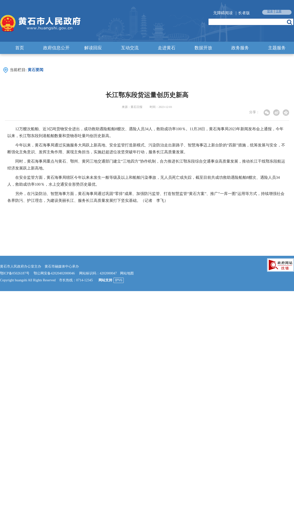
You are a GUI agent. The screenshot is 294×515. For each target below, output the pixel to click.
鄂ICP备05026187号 (14, 273)
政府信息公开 (56, 47)
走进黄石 (166, 47)
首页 (19, 47)
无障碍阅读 (223, 13)
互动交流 (130, 47)
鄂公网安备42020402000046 (54, 273)
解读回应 (93, 47)
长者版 (244, 13)
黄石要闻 (35, 70)
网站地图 (127, 273)
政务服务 (240, 47)
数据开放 (203, 47)
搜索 (289, 22)
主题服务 (277, 47)
